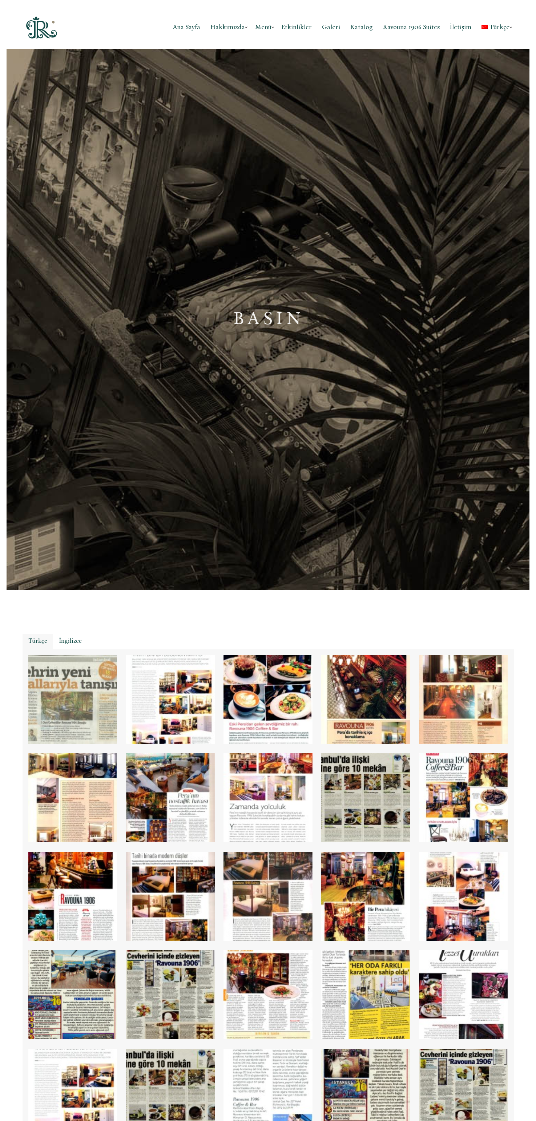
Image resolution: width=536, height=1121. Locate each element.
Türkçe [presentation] (37, 641)
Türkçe (495, 27)
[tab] (38, 641)
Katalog (361, 27)
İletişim (460, 27)
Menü (263, 27)
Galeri (331, 27)
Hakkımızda (227, 27)
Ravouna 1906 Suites (411, 27)
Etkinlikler (297, 27)
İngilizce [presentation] (70, 641)
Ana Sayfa (186, 27)
